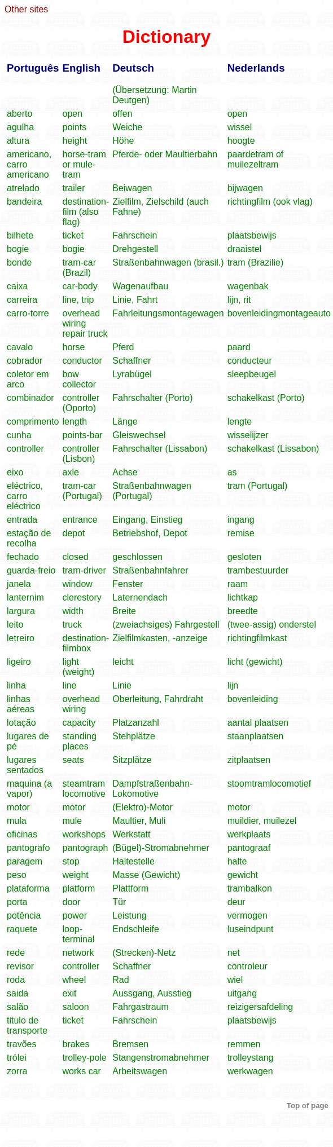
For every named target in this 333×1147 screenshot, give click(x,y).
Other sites (26, 9)
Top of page (307, 1105)
